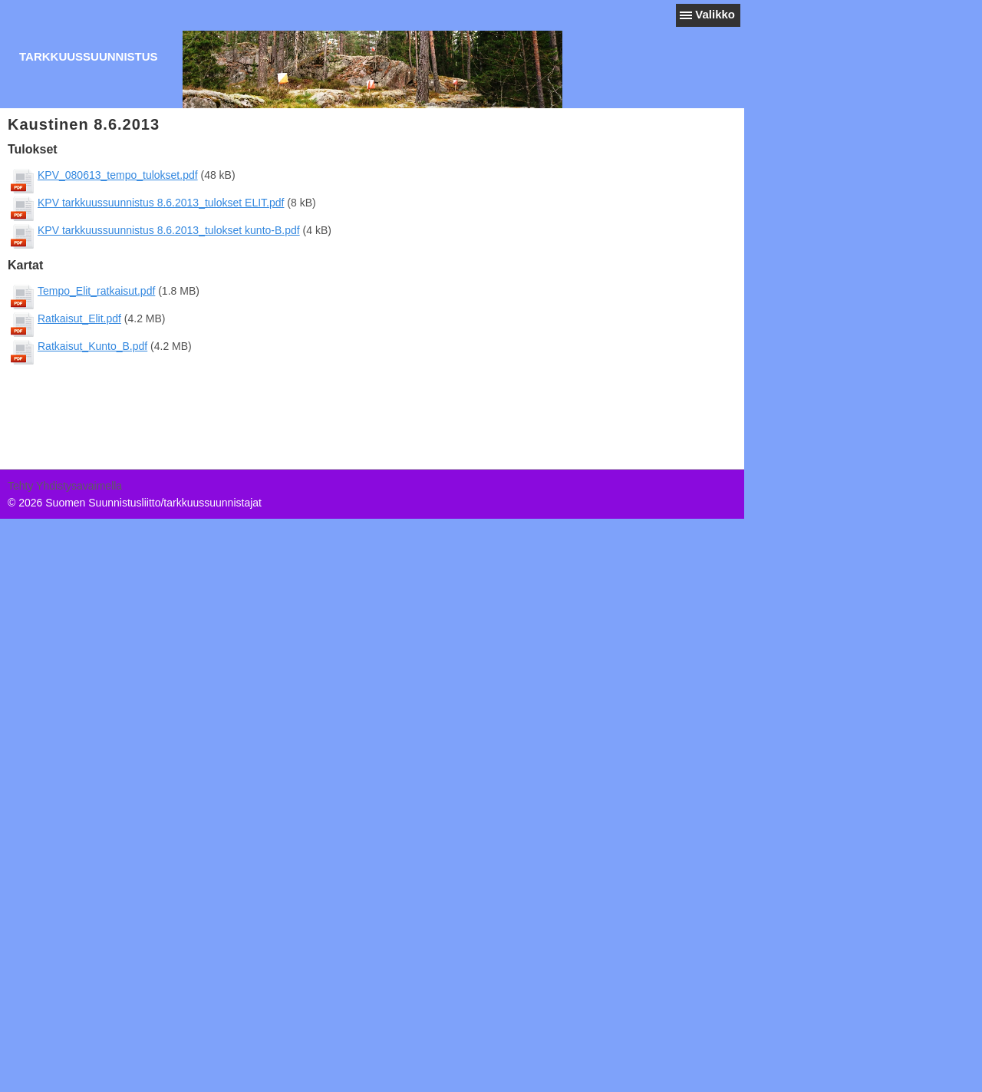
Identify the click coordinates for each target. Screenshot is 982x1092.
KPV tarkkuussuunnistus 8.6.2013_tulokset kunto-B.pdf (175, 230)
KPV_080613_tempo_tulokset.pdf (124, 175)
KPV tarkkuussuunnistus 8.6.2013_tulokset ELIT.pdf (167, 202)
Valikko (715, 14)
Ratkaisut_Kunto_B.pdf (98, 346)
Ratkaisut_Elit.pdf (85, 318)
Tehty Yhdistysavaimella (65, 486)
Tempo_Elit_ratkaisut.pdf (102, 291)
